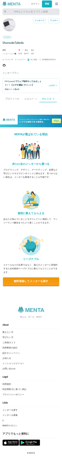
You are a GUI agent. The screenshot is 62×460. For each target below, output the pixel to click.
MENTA (32, 453)
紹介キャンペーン (11, 353)
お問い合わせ (9, 369)
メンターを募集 (10, 415)
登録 (47, 4)
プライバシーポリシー (13, 394)
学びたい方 (7, 337)
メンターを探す (10, 410)
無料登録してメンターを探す (31, 281)
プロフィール (12, 99)
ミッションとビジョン (13, 363)
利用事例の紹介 (10, 348)
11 (15, 60)
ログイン (35, 4)
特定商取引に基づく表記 (14, 389)
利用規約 (6, 384)
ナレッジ (48, 99)
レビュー (30, 99)
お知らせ (6, 358)
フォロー (54, 20)
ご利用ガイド (9, 342)
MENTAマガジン (9, 425)
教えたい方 (7, 332)
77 (3, 60)
